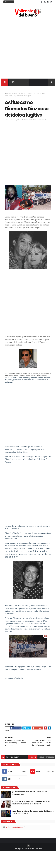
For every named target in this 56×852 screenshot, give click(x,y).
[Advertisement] (28, 48)
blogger (33, 758)
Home (7, 94)
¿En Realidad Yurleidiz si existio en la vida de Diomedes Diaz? (29, 793)
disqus (41, 758)
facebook (50, 758)
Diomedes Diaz (24, 94)
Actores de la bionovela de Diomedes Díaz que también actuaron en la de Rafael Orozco (30, 803)
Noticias (33, 94)
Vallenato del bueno (14, 827)
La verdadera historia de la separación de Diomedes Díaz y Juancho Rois (33, 812)
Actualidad (13, 94)
